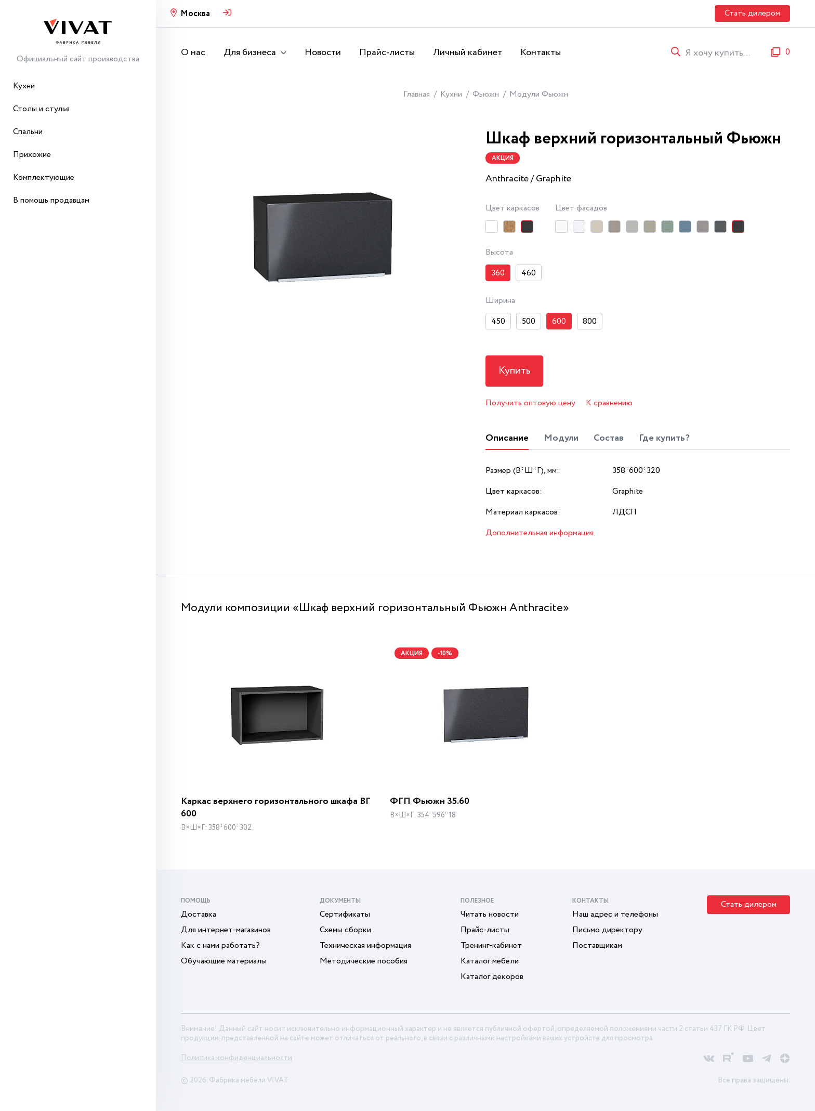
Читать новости (490, 914)
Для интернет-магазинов (226, 930)
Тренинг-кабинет (491, 945)
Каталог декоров (492, 977)
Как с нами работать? (220, 945)
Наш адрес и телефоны (615, 914)
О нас (193, 52)
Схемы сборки (345, 930)
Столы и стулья (41, 109)
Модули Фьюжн (538, 94)
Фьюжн (485, 94)
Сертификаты (345, 914)
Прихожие (32, 155)
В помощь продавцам (51, 200)
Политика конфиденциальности (236, 1058)
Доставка (198, 914)
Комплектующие (43, 177)
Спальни (28, 132)
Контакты (540, 52)
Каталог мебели (490, 961)
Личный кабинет (467, 52)
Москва (195, 13)
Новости (323, 52)
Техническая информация (365, 945)
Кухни (24, 86)
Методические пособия (363, 961)
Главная (416, 94)
